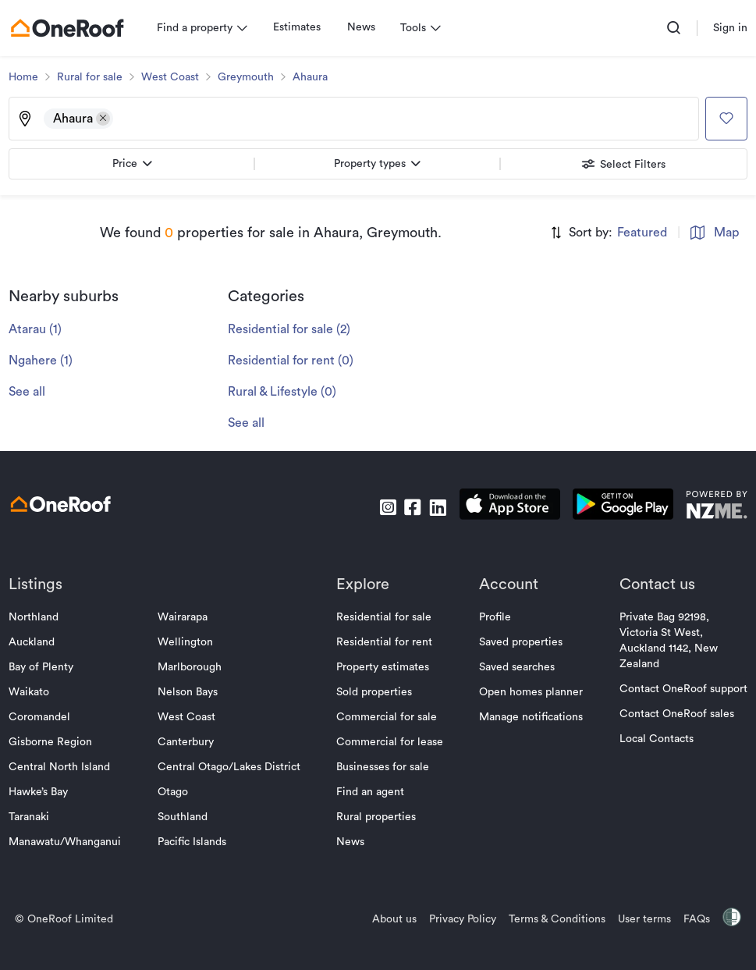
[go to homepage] (71, 28)
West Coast (174, 77)
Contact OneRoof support (680, 689)
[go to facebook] (408, 507)
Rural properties (376, 817)
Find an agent (370, 792)
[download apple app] (506, 507)
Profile (493, 617)
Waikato (32, 692)
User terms (640, 919)
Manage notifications (529, 717)
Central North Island (63, 767)
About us (390, 919)
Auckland (35, 642)
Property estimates (382, 667)
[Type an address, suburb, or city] (403, 118)
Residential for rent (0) (294, 360)
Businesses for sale (382, 767)
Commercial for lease (389, 742)
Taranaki (32, 817)
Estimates (301, 27)
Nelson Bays (189, 692)
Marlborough (191, 667)
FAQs (693, 919)
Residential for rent (384, 642)
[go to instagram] (383, 507)
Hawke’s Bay (42, 792)
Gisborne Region (54, 742)
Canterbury (187, 742)
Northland (37, 617)
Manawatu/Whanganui (68, 842)
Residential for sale (383, 617)
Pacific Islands (193, 842)
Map (711, 233)
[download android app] (619, 507)
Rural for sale (93, 77)
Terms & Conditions (553, 919)
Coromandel (43, 717)
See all (30, 392)
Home (27, 77)
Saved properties (519, 642)
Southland (184, 817)
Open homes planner (529, 692)
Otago (174, 792)
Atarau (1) (39, 329)
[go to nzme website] (713, 507)
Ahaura (314, 77)
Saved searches (515, 667)
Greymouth (250, 77)
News (365, 27)
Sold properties (374, 692)
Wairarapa (184, 617)
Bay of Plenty (44, 667)
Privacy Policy (458, 919)
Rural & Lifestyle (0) (286, 392)
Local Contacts (653, 739)
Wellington (187, 642)
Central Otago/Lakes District (230, 767)
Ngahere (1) (44, 360)
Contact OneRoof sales (673, 714)
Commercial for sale (386, 717)
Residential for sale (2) (293, 329)
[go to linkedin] (433, 507)
